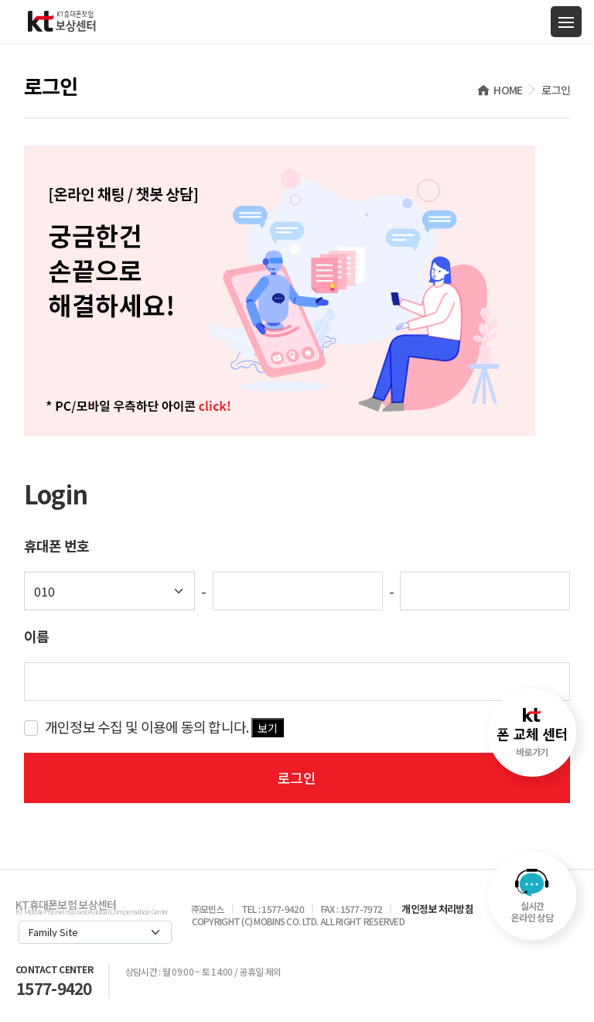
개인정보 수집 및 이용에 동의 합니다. (164, 726)
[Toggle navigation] (566, 21)
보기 (268, 728)
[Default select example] (110, 591)
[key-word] (297, 681)
